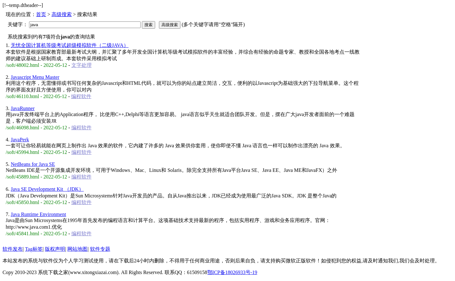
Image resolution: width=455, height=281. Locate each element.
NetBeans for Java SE (33, 164)
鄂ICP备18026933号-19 (232, 272)
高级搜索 (62, 14)
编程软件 (81, 96)
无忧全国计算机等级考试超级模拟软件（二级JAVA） (70, 45)
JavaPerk (20, 139)
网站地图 (77, 249)
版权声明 (55, 249)
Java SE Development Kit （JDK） (47, 189)
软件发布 (13, 249)
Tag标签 (34, 249)
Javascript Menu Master (35, 77)
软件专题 (100, 249)
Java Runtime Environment (38, 214)
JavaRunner (23, 108)
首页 (41, 14)
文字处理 (81, 65)
